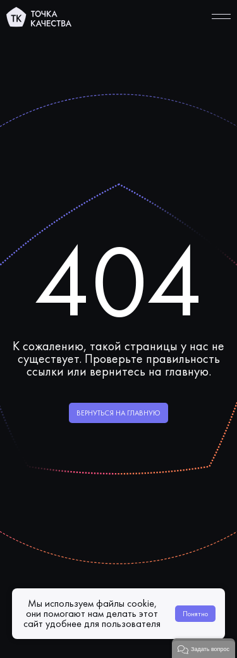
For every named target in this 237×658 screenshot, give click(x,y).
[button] (203, 648)
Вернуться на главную (118, 413)
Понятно (195, 614)
